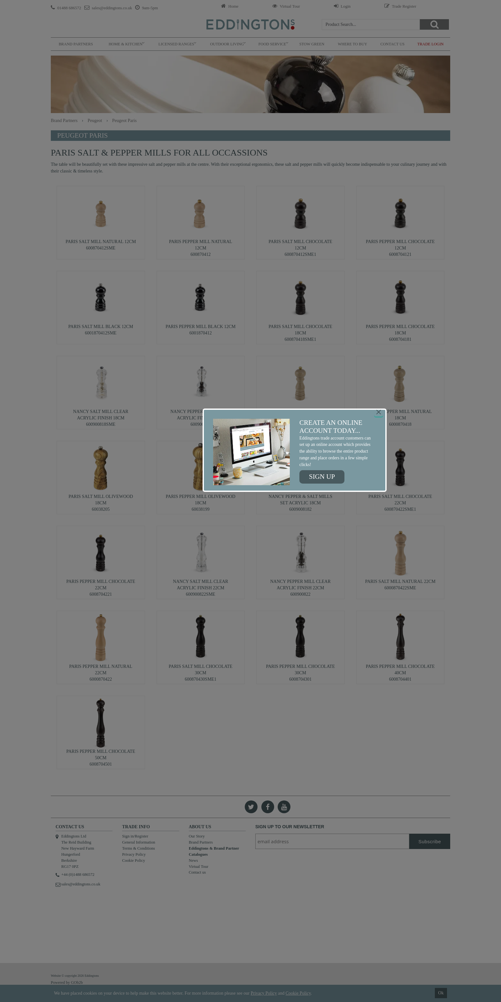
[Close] (378, 412)
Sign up (322, 476)
